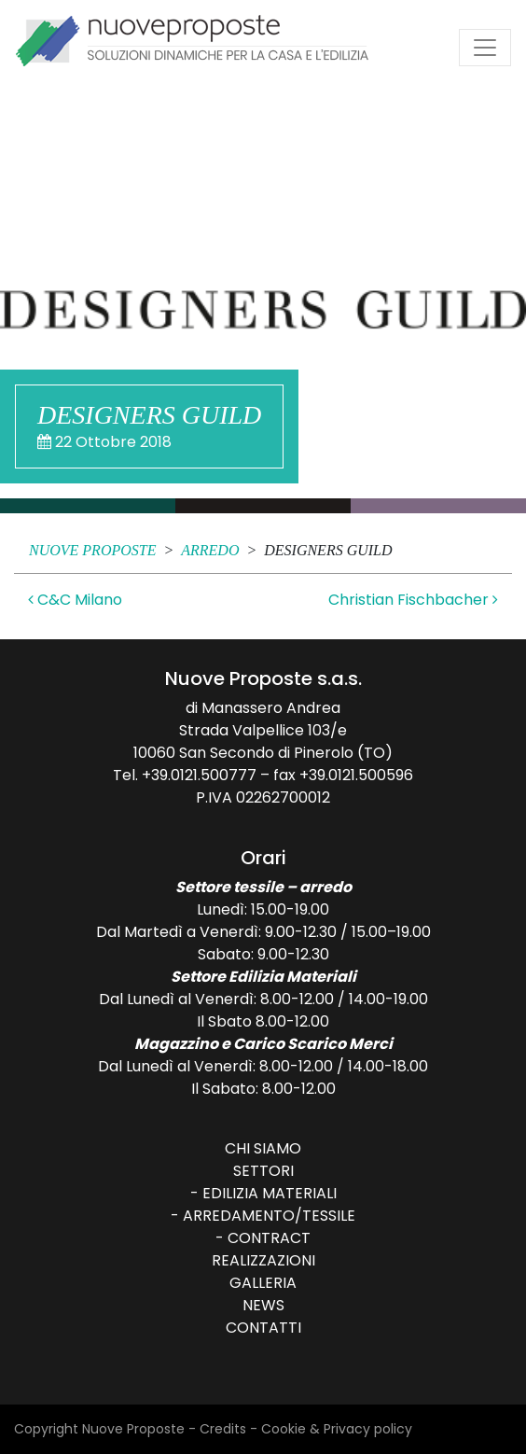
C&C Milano (75, 599)
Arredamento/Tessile (269, 1215)
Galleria (263, 1282)
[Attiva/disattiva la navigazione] (485, 47)
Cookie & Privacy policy (336, 1428)
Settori (263, 1170)
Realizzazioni (263, 1260)
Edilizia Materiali (269, 1193)
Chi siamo (263, 1148)
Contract (269, 1238)
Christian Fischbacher (413, 599)
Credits (223, 1428)
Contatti (263, 1327)
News (263, 1305)
